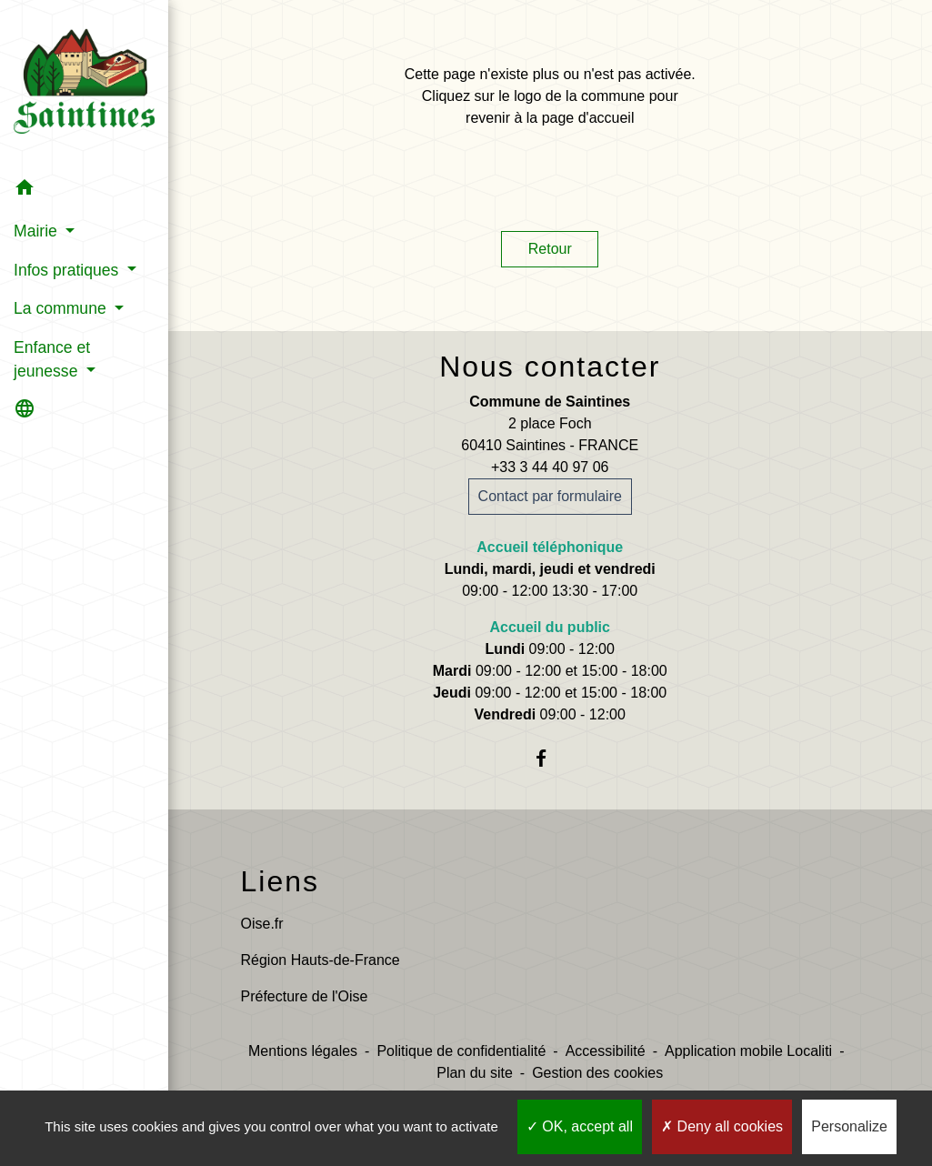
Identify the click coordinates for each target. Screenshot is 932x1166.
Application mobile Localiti (748, 1051)
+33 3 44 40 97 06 (549, 467)
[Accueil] (84, 85)
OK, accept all (579, 1126)
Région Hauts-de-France (320, 960)
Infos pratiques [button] (68, 270)
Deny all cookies (722, 1126)
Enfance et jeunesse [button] (52, 359)
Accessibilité (606, 1051)
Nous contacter (549, 366)
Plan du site (474, 1073)
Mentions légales (302, 1051)
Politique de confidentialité (461, 1051)
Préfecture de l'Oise (304, 996)
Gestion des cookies (597, 1073)
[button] (84, 190)
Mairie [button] (38, 231)
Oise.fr (262, 923)
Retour (550, 248)
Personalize (849, 1126)
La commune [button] (62, 308)
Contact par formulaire (550, 496)
